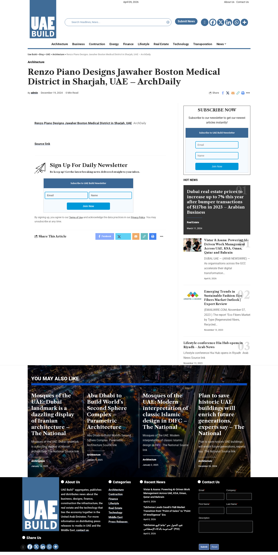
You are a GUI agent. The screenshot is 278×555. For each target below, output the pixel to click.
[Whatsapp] (236, 22)
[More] (244, 22)
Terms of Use (76, 218)
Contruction (116, 495)
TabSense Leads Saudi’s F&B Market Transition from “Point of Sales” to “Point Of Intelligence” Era (166, 512)
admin (34, 93)
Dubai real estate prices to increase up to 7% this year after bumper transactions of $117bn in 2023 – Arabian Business (216, 200)
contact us (82, 531)
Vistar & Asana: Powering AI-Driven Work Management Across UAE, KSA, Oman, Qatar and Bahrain (166, 495)
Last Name (232, 505)
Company (231, 492)
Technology (115, 514)
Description (204, 519)
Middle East (116, 518)
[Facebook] (212, 22)
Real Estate (194, 221)
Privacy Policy (139, 218)
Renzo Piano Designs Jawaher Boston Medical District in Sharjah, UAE (83, 124)
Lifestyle (114, 505)
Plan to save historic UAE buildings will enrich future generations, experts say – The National (221, 416)
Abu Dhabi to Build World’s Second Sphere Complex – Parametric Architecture (107, 413)
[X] (220, 22)
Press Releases (119, 523)
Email (202, 492)
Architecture (38, 62)
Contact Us (242, 2)
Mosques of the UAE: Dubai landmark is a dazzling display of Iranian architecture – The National (52, 416)
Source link (42, 145)
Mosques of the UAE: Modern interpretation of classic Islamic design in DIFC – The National (165, 413)
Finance (113, 500)
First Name (204, 505)
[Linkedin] (228, 22)
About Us (229, 2)
